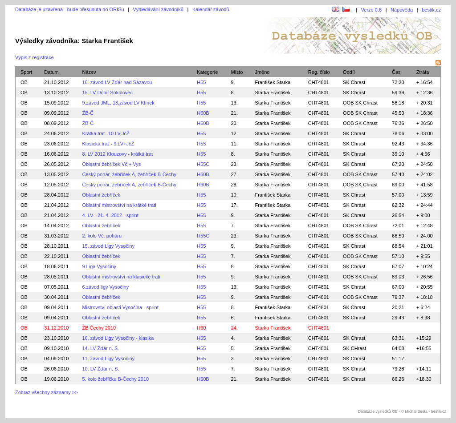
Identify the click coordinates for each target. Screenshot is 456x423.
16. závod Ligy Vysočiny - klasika (118, 338)
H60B (203, 113)
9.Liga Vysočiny (99, 266)
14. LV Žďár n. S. (100, 348)
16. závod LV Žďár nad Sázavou (117, 82)
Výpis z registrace (34, 57)
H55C (203, 164)
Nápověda (402, 9)
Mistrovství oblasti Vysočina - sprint (120, 307)
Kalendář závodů (210, 9)
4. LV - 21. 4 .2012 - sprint (110, 215)
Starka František (272, 92)
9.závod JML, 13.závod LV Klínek (118, 102)
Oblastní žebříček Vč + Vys (111, 164)
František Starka (272, 82)
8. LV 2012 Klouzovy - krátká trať (117, 154)
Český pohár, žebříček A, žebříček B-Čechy (129, 174)
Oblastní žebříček (101, 194)
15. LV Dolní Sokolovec (107, 92)
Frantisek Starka (272, 317)
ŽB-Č (88, 113)
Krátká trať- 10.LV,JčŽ (105, 133)
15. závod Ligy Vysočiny (108, 246)
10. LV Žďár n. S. (100, 368)
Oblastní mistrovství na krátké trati (119, 205)
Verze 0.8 (371, 9)
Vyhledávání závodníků (158, 9)
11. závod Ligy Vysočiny (108, 358)
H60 (201, 327)
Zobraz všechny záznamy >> (46, 392)
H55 (201, 82)
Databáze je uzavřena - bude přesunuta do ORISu (69, 9)
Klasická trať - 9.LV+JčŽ (108, 143)
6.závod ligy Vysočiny (105, 287)
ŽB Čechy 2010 (99, 327)
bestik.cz (431, 9)
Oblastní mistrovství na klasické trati (121, 276)
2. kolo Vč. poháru (102, 235)
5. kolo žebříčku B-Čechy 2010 (115, 379)
